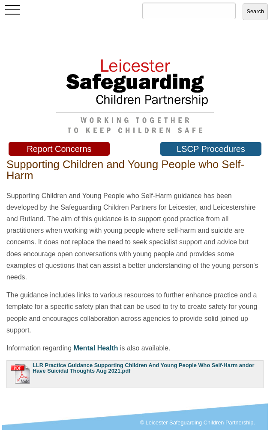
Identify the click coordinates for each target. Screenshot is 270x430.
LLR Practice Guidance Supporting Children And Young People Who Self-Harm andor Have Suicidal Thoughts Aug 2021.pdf (143, 368)
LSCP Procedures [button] (211, 149)
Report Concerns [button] (59, 149)
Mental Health (96, 348)
